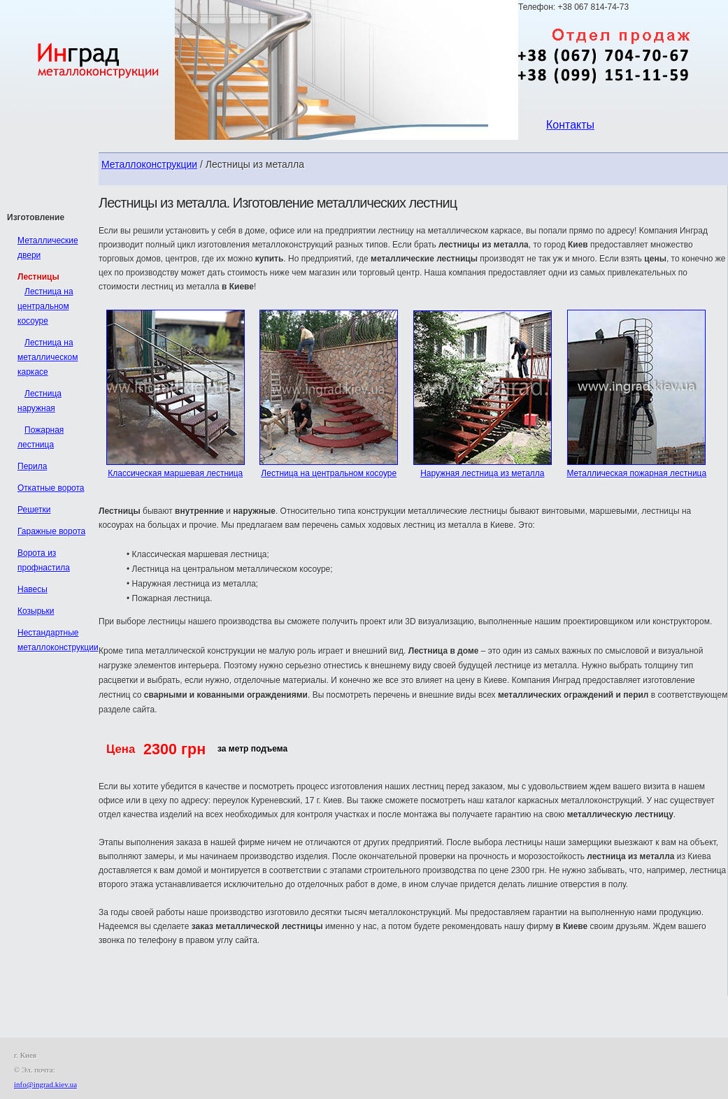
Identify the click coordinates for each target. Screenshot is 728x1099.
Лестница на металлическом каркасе (47, 357)
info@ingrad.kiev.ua (45, 1084)
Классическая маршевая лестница (175, 473)
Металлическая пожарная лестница (636, 473)
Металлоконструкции (149, 164)
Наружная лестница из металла (482, 473)
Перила (32, 466)
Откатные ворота (51, 488)
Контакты (570, 125)
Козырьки (36, 611)
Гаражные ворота (51, 531)
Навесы (32, 589)
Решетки (34, 510)
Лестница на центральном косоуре (329, 473)
